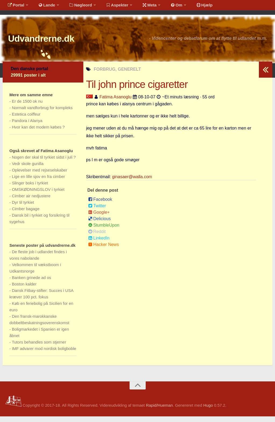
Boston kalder (24, 289)
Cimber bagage (26, 214)
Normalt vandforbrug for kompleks (42, 113)
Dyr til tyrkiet (23, 208)
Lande (44, 6)
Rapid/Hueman (159, 411)
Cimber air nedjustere (31, 201)
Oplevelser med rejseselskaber (39, 175)
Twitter (97, 211)
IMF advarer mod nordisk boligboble (44, 354)
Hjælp (192, 6)
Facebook (100, 205)
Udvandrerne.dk (50, 43)
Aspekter (111, 6)
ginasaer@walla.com (132, 182)
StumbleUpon (103, 230)
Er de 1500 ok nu (27, 107)
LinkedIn (99, 243)
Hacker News (103, 250)
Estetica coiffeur (26, 119)
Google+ (99, 218)
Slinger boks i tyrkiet (30, 188)
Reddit (97, 237)
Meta (141, 6)
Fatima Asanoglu (115, 102)
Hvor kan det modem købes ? (38, 132)
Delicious (99, 224)
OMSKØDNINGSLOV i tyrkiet (38, 195)
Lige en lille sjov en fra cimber (38, 182)
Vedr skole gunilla (28, 169)
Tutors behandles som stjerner (39, 347)
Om (166, 6)
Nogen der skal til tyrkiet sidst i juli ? (44, 162)
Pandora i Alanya (27, 126)
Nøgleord (76, 6)
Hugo (208, 411)
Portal (15, 6)
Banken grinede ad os (31, 283)
